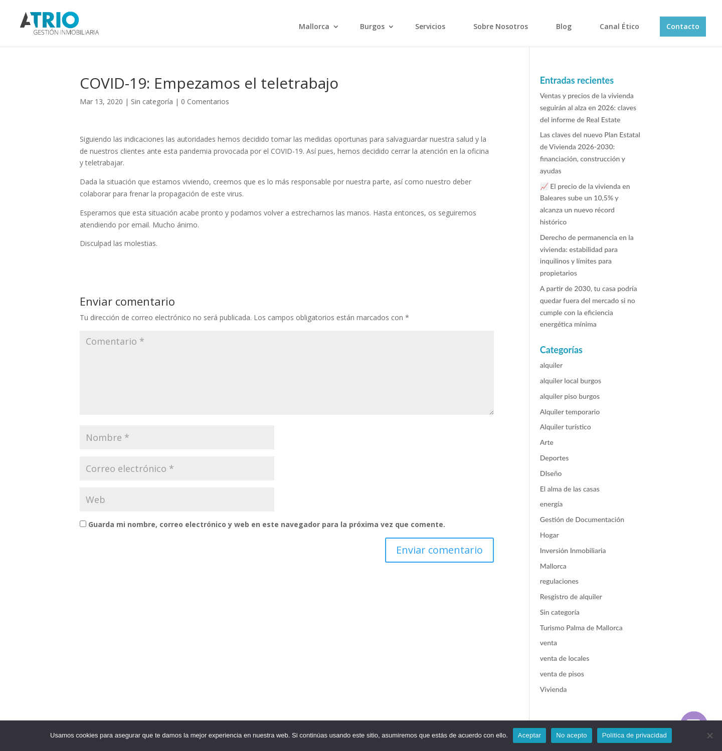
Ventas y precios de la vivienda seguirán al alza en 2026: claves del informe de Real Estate (588, 107)
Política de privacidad (634, 735)
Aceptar (530, 735)
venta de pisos (562, 673)
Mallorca (314, 26)
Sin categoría (152, 101)
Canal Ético (619, 26)
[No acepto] (709, 735)
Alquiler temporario (570, 411)
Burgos (372, 26)
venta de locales (564, 658)
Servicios (430, 26)
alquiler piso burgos (570, 396)
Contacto (682, 26)
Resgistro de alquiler (571, 596)
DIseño (551, 473)
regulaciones (559, 581)
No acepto (571, 735)
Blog (564, 26)
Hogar (549, 535)
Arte (547, 442)
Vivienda (553, 689)
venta (548, 642)
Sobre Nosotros (500, 26)
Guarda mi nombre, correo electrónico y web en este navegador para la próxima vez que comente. (266, 524)
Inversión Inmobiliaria (573, 550)
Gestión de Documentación (582, 519)
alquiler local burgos (570, 380)
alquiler (551, 365)
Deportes (554, 457)
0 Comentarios (205, 101)
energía (551, 503)
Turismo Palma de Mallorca (581, 627)
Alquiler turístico (565, 426)
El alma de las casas (570, 488)
